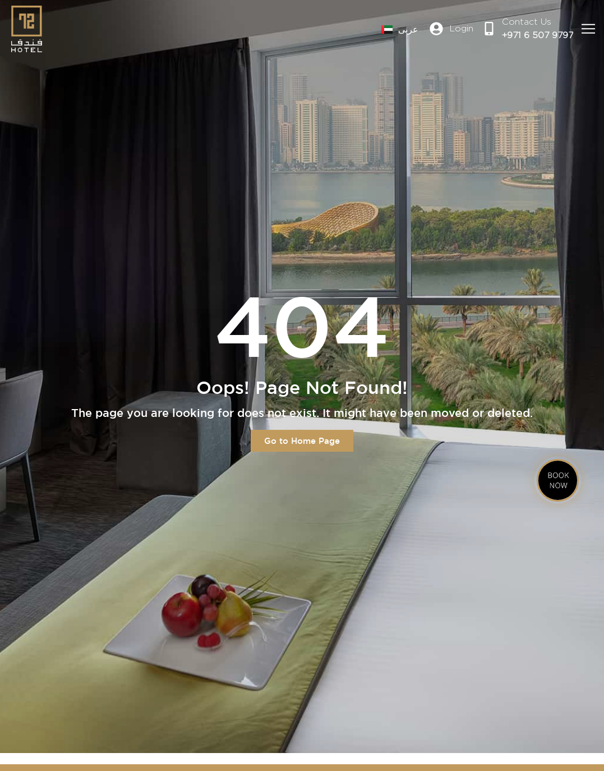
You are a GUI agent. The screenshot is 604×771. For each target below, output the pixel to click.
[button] (588, 29)
